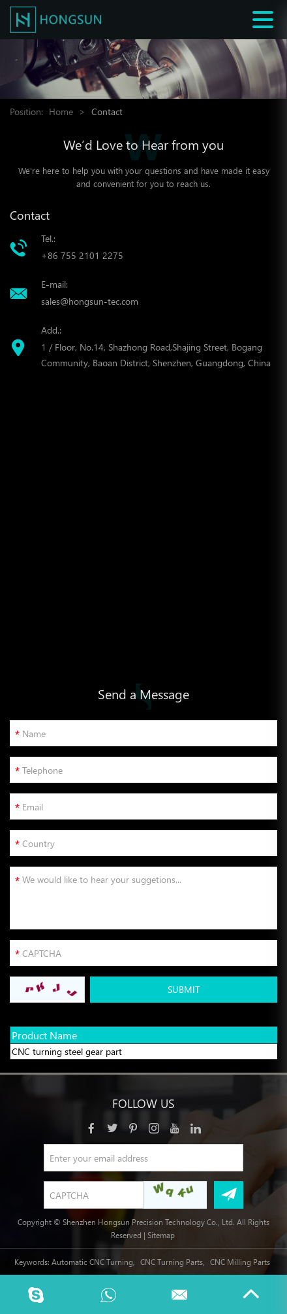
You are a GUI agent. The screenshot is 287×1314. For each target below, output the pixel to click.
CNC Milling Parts (240, 1261)
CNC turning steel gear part (67, 1051)
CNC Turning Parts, (172, 1261)
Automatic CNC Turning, (93, 1261)
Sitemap (161, 1235)
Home (61, 111)
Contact (107, 111)
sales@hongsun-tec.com (89, 301)
